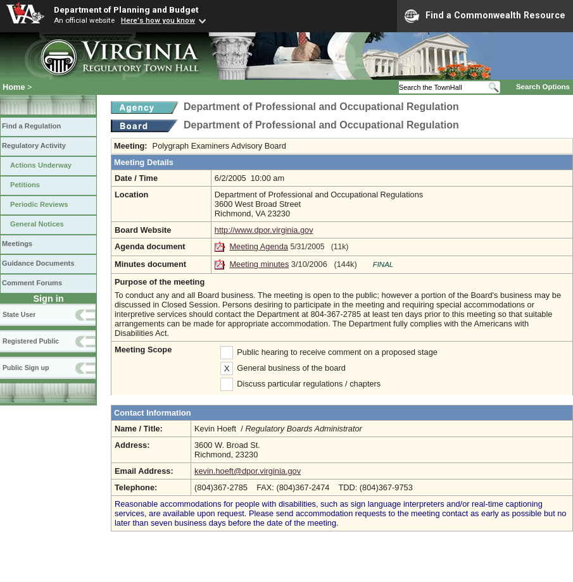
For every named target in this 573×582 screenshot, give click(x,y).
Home (14, 87)
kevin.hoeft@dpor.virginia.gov (247, 471)
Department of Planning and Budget (126, 9)
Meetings (17, 243)
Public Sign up (26, 367)
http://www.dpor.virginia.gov (264, 230)
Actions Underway (41, 165)
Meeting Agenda (258, 246)
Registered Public (31, 341)
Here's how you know (158, 20)
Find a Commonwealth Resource (485, 15)
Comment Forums (32, 283)
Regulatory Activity (34, 145)
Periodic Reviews (39, 204)
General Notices (37, 224)
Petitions (25, 185)
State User (19, 314)
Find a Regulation (31, 126)
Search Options (543, 86)
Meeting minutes (259, 264)
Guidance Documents (38, 263)
